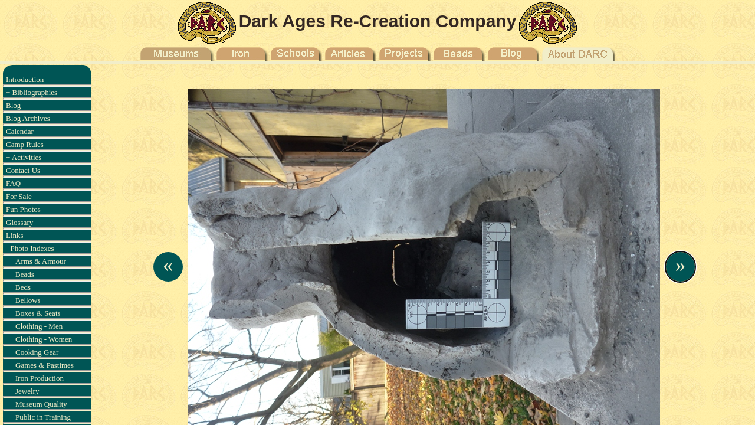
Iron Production (39, 378)
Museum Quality (41, 404)
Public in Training (43, 417)
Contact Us (23, 170)
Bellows (28, 300)
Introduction (25, 79)
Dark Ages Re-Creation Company (378, 21)
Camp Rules (25, 144)
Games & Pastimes (44, 365)
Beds (23, 287)
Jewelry (27, 391)
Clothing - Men (39, 326)
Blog (13, 105)
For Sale (19, 196)
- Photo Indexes (30, 248)
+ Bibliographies (31, 92)
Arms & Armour (40, 261)
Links (15, 235)
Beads (24, 274)
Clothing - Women (43, 339)
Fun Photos (23, 209)
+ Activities (23, 157)
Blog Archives (28, 118)
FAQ (13, 183)
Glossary (19, 222)
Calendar (20, 131)
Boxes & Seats (38, 313)
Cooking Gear (36, 352)
